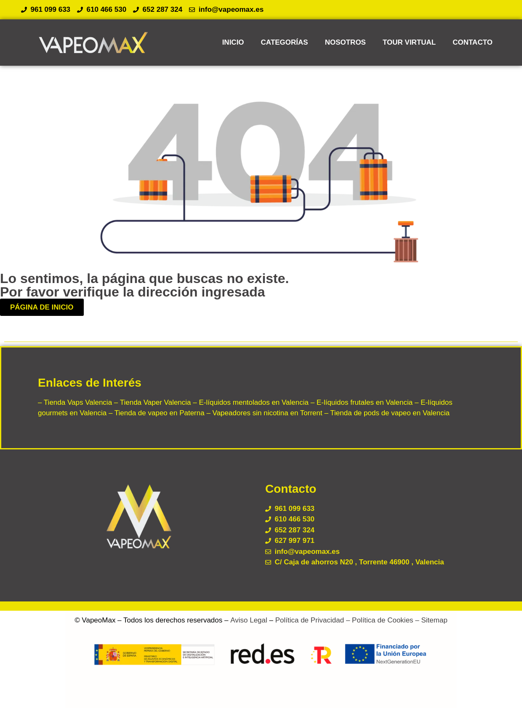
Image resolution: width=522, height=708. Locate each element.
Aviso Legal (248, 620)
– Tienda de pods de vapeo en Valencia (386, 413)
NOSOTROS (345, 42)
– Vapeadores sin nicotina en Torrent (263, 413)
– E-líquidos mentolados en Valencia (250, 402)
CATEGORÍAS (284, 42)
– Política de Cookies (378, 620)
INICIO (233, 42)
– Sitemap (430, 620)
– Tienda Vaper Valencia (151, 402)
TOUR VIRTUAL (409, 42)
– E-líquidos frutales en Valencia (361, 402)
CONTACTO (473, 42)
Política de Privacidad (309, 620)
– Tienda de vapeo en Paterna (156, 413)
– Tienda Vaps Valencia (75, 402)
